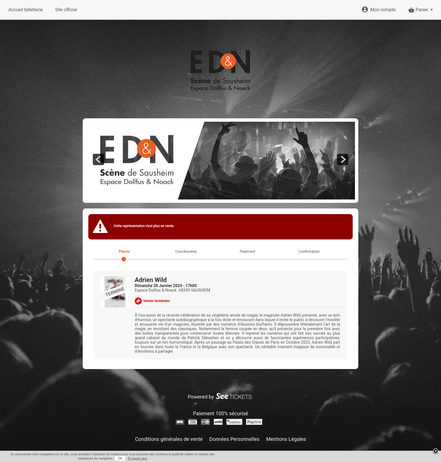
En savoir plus (137, 458)
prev (98, 159)
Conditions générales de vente (169, 439)
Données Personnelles (234, 439)
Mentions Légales (286, 439)
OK (120, 458)
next (342, 159)
